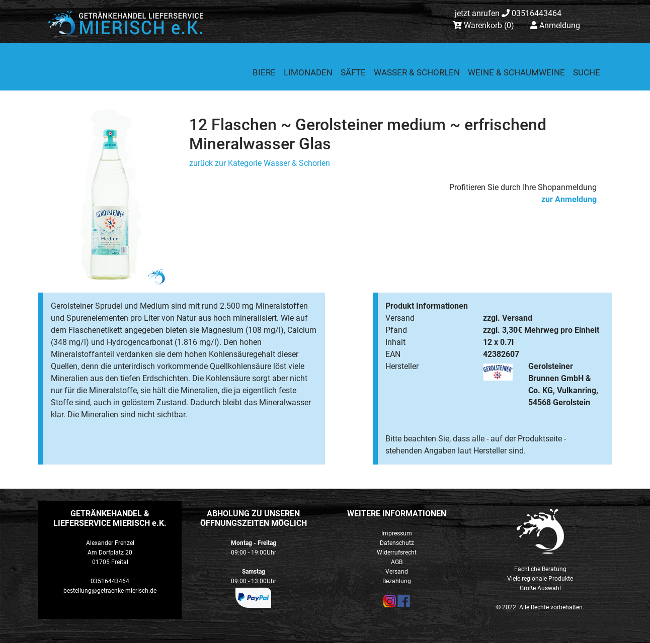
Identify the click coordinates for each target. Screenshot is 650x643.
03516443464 (508, 13)
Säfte (353, 72)
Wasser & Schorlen (417, 72)
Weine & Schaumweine (516, 72)
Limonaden (308, 72)
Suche (586, 72)
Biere (264, 72)
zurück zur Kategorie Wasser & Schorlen (259, 163)
